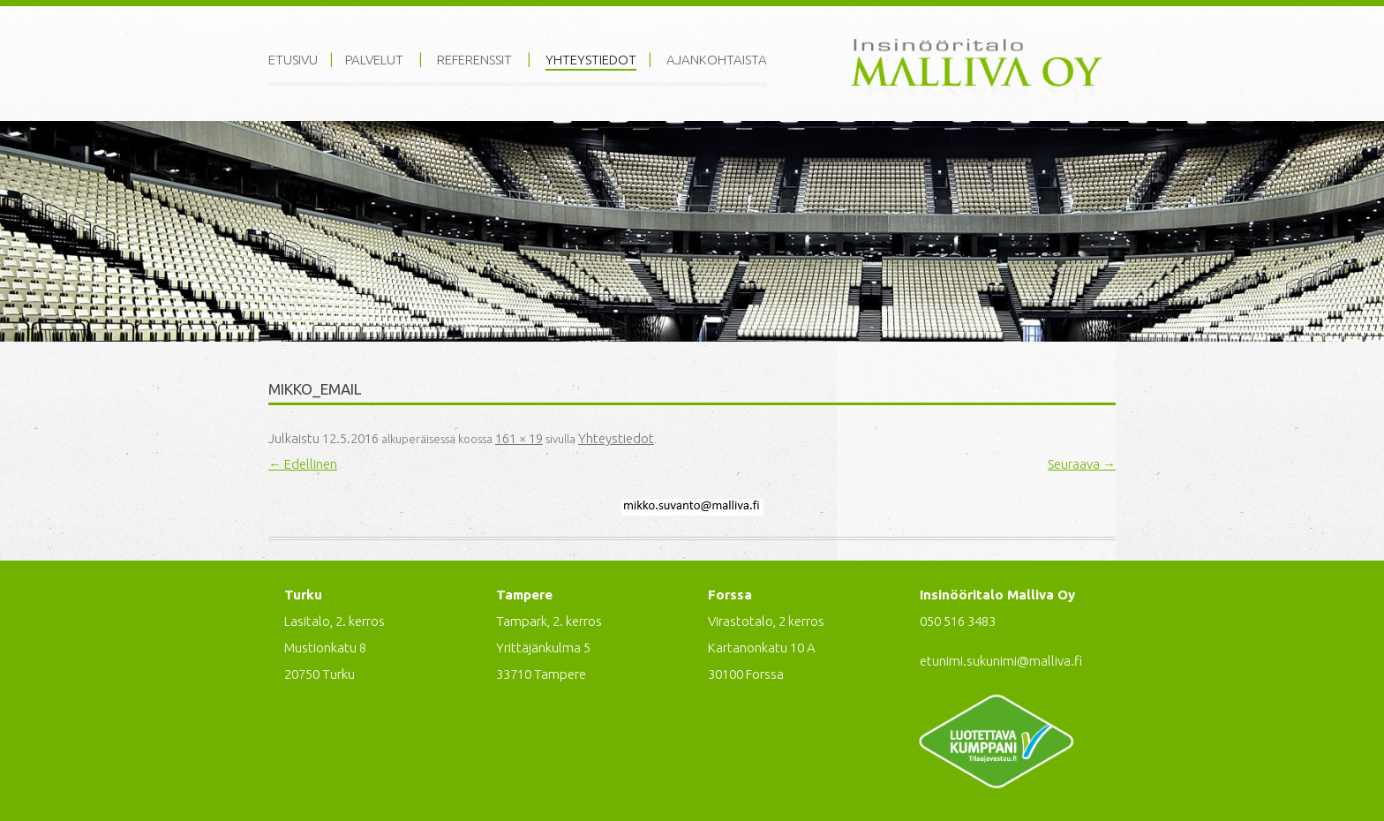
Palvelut (374, 59)
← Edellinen (302, 463)
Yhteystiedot (590, 59)
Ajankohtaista (716, 59)
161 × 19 (519, 438)
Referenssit (474, 59)
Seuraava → (1082, 463)
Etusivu (293, 59)
